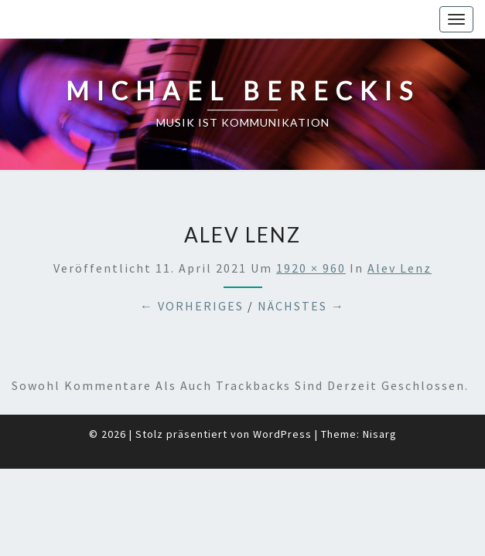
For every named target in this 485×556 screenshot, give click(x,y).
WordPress (282, 395)
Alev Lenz (399, 229)
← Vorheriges (192, 267)
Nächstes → (301, 267)
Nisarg (380, 395)
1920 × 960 (311, 229)
